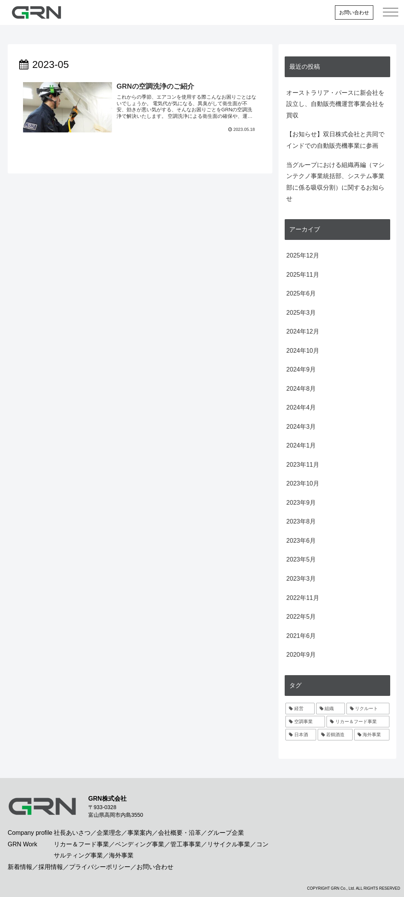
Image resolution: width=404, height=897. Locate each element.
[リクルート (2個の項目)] (367, 708)
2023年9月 (301, 502)
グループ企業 (225, 832)
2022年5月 (301, 616)
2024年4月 (301, 407)
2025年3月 (301, 312)
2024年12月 (302, 331)
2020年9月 (301, 654)
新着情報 (20, 867)
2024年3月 (301, 426)
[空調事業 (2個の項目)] (305, 721)
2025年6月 (301, 293)
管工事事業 (185, 844)
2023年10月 (302, 483)
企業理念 (109, 832)
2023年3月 (301, 578)
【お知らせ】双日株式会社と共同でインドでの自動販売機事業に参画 (335, 140)
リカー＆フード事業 (81, 844)
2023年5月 (301, 559)
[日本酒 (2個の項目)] (300, 734)
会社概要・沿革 (179, 832)
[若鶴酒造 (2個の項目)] (335, 734)
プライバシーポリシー (99, 867)
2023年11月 (302, 464)
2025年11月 (302, 274)
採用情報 (50, 867)
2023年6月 (301, 540)
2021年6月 (301, 636)
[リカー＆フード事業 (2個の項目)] (357, 721)
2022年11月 (302, 598)
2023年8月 (301, 521)
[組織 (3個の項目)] (330, 708)
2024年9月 (301, 369)
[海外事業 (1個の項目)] (371, 734)
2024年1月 (301, 445)
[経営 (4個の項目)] (299, 708)
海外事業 (121, 855)
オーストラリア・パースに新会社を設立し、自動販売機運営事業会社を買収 (335, 104)
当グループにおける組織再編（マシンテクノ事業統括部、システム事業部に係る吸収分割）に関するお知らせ (335, 182)
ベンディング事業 (139, 844)
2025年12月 (302, 255)
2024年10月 (302, 350)
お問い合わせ (354, 12)
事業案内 (139, 832)
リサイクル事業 (228, 844)
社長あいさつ (72, 832)
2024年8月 (301, 388)
